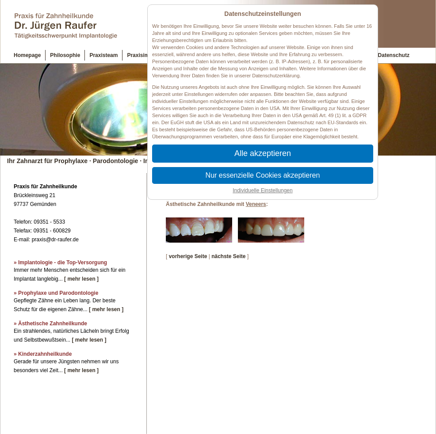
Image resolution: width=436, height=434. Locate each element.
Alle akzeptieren (262, 153)
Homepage (27, 55)
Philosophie (65, 55)
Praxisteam (103, 55)
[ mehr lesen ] (81, 279)
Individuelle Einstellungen (262, 190)
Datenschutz (393, 55)
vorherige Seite (188, 256)
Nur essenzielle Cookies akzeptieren (263, 175)
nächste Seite (228, 256)
